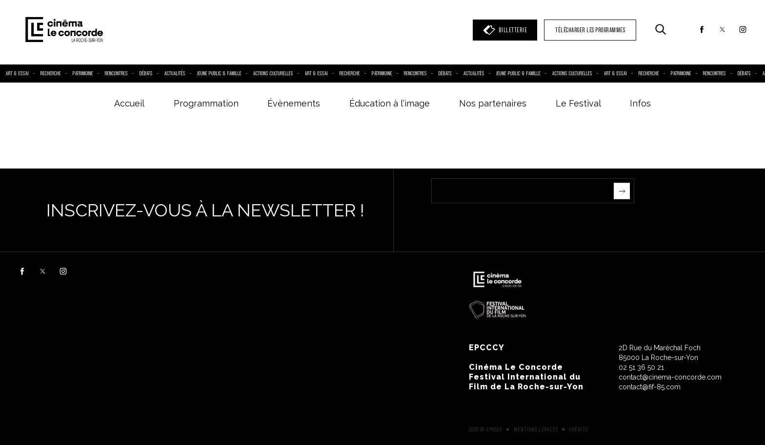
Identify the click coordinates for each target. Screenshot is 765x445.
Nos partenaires (492, 103)
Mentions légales (536, 429)
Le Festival (578, 103)
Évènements (293, 103)
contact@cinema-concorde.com (670, 377)
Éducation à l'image (389, 103)
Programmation (206, 103)
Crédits (578, 429)
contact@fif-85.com (650, 387)
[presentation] (505, 222)
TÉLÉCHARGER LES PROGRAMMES (590, 30)
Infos (640, 103)
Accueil (129, 103)
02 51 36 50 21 (641, 367)
